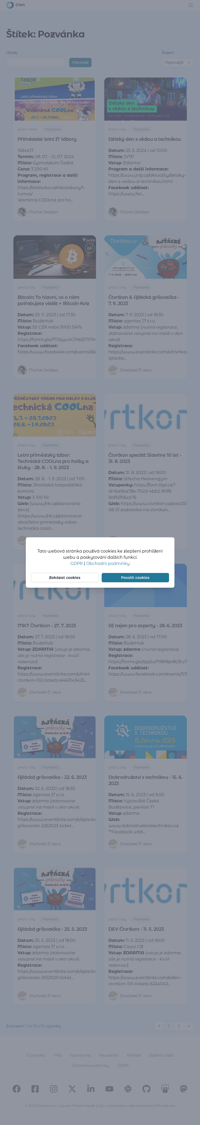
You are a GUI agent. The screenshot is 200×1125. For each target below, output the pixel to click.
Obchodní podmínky (108, 563)
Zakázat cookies (65, 577)
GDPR (77, 563)
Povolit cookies (135, 577)
